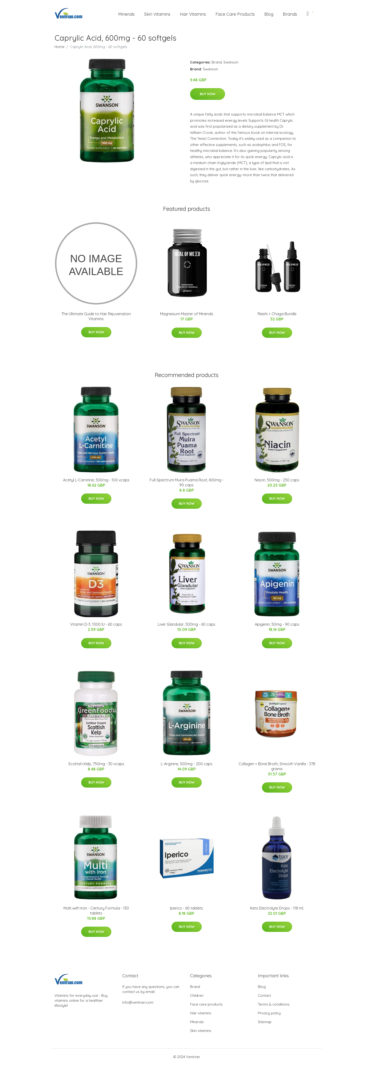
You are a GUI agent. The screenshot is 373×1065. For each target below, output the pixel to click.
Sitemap (264, 1022)
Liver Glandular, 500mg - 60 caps (186, 624)
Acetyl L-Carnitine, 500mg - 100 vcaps (96, 480)
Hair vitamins (200, 1013)
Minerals (126, 14)
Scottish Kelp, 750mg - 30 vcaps (96, 763)
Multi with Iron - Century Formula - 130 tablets (96, 910)
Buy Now (207, 94)
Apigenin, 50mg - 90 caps (277, 624)
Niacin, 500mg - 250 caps (277, 480)
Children (196, 995)
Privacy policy (269, 1013)
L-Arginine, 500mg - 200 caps (186, 763)
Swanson (230, 62)
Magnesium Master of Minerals (186, 313)
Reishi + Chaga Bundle (277, 313)
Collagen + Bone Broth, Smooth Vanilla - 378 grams (277, 766)
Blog (268, 14)
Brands (290, 14)
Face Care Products (235, 14)
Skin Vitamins (157, 14)
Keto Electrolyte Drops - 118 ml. (277, 908)
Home (59, 46)
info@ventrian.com (137, 1002)
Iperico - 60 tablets (186, 908)
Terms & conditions (274, 1004)
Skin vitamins (200, 1030)
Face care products (206, 1004)
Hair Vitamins (193, 14)
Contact (264, 995)
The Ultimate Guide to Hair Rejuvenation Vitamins (96, 316)
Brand (217, 62)
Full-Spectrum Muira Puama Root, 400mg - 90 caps (187, 482)
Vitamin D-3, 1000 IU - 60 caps (96, 624)
